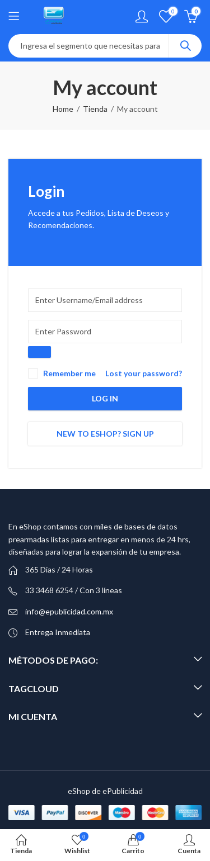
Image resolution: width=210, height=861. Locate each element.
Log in (105, 398)
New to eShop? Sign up (105, 433)
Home (63, 108)
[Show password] (39, 352)
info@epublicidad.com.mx (69, 611)
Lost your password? (143, 373)
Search (185, 46)
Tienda (95, 108)
